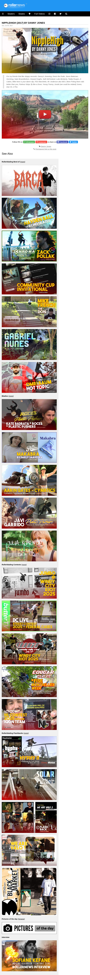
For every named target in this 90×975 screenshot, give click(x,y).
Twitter (74, 142)
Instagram (42, 142)
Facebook (63, 142)
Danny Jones (46, 146)
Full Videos (39, 14)
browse (21, 919)
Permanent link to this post (46, 149)
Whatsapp (30, 142)
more (23, 162)
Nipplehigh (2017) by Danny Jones (23, 23)
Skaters (11, 14)
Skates (21, 14)
